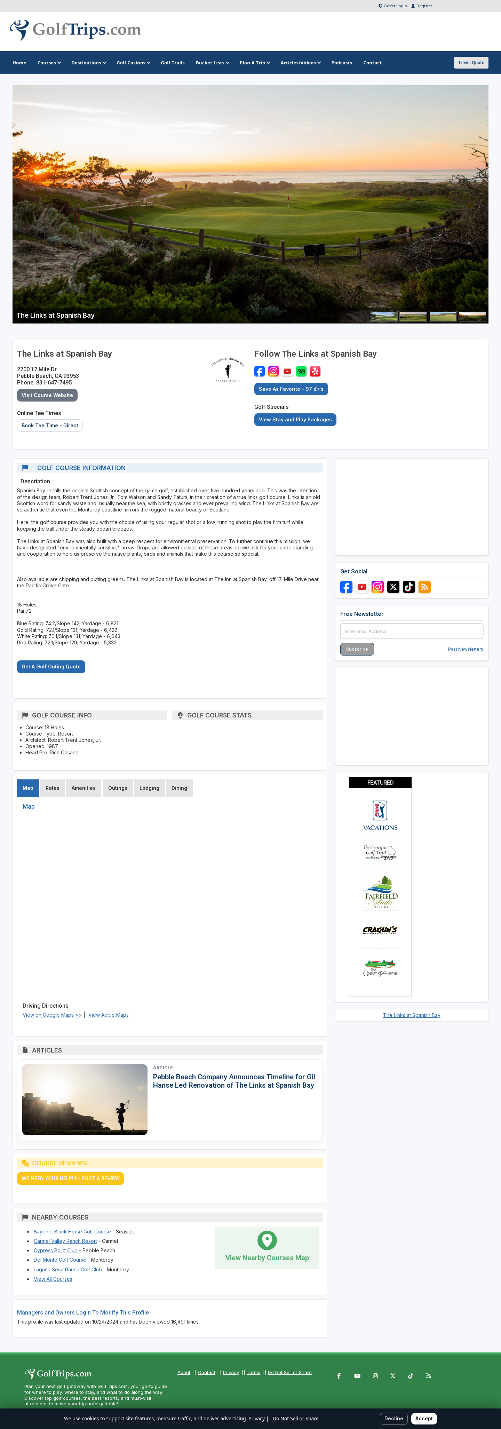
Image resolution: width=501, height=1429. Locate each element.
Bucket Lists (212, 62)
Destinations (88, 62)
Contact (206, 1372)
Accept (424, 1418)
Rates (52, 788)
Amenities (84, 788)
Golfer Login (395, 5)
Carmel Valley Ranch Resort (65, 1241)
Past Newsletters (465, 649)
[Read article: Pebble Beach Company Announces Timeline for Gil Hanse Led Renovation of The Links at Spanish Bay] (85, 1099)
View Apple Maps (108, 1015)
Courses (49, 62)
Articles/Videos (300, 62)
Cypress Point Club (56, 1250)
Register (424, 5)
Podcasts (341, 62)
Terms (253, 1372)
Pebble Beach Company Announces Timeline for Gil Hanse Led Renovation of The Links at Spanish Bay (234, 1081)
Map (28, 788)
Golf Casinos (133, 62)
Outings (117, 788)
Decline (393, 1418)
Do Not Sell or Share (290, 1372)
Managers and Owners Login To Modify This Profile (83, 1312)
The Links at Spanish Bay (411, 1015)
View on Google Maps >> (52, 1015)
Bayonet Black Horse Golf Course (72, 1232)
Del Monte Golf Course (60, 1260)
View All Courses (53, 1279)
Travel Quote (471, 62)
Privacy (231, 1372)
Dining (179, 788)
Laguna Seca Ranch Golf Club (68, 1269)
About (183, 1372)
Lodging (149, 788)
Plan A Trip (254, 62)
